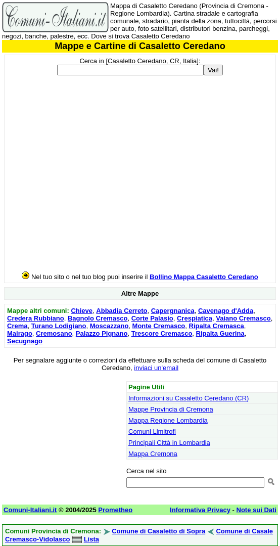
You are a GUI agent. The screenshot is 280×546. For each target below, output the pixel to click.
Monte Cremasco (158, 326)
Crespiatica (194, 318)
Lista (91, 539)
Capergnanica (173, 310)
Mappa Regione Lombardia (168, 420)
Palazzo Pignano (102, 333)
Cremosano (54, 333)
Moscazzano (109, 326)
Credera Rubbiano (35, 318)
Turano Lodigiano (58, 326)
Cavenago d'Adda (225, 310)
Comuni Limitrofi (152, 431)
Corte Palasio (152, 318)
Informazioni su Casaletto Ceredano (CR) (188, 398)
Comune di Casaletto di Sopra (158, 531)
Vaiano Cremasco (243, 318)
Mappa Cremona (152, 454)
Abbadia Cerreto (121, 310)
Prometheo (115, 510)
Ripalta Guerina (220, 333)
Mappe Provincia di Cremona (170, 409)
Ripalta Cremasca (216, 326)
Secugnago (24, 341)
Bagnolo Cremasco (97, 318)
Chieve (81, 310)
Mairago (19, 333)
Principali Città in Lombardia (169, 442)
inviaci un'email (156, 368)
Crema (17, 326)
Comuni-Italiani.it (30, 510)
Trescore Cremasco (162, 333)
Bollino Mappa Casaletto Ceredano (204, 277)
